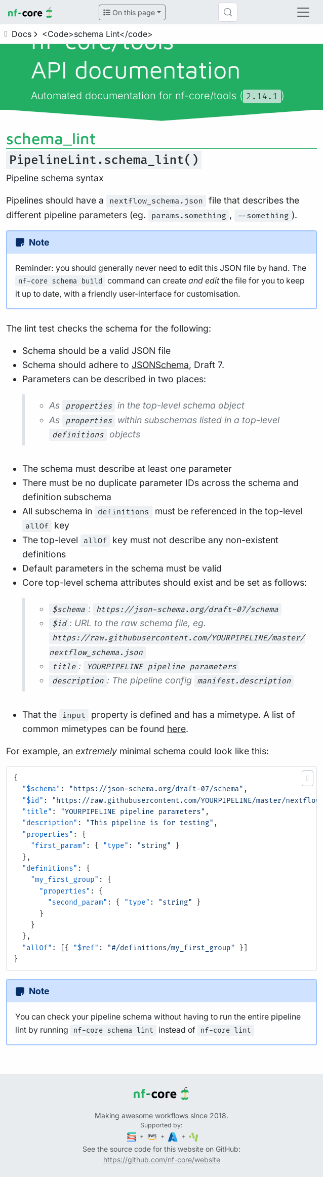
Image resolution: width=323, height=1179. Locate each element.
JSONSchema (160, 364)
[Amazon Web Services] (152, 1136)
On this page (129, 12)
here (176, 728)
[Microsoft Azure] (173, 1136)
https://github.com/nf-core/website (161, 1159)
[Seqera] (132, 1136)
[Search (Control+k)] (227, 12)
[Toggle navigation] (303, 12)
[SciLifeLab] (193, 1136)
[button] (307, 778)
